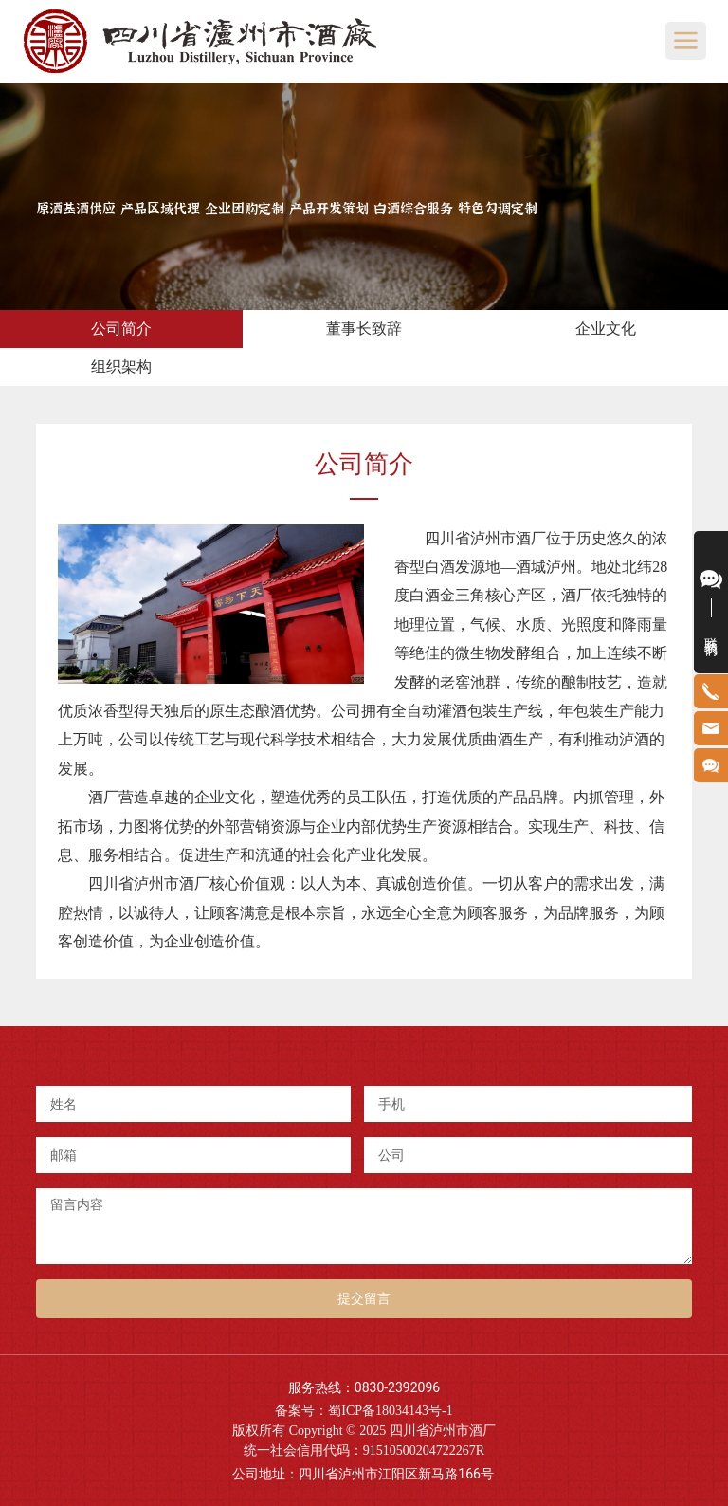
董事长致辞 (364, 329)
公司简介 (121, 329)
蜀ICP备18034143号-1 (390, 1411)
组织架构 (121, 366)
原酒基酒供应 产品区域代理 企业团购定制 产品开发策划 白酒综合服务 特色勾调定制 (286, 206)
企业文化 (605, 329)
